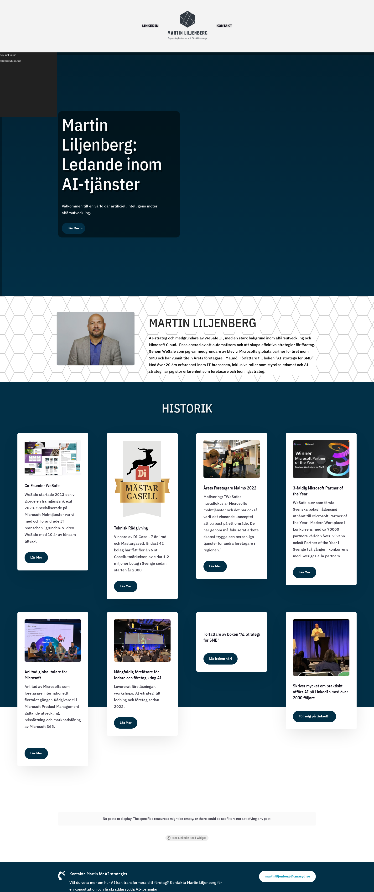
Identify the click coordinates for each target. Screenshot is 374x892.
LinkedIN (150, 26)
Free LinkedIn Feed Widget (186, 834)
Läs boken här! (220, 658)
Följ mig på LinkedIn (314, 716)
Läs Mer (73, 228)
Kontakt (224, 26)
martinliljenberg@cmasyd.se (287, 872)
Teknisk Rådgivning (131, 528)
